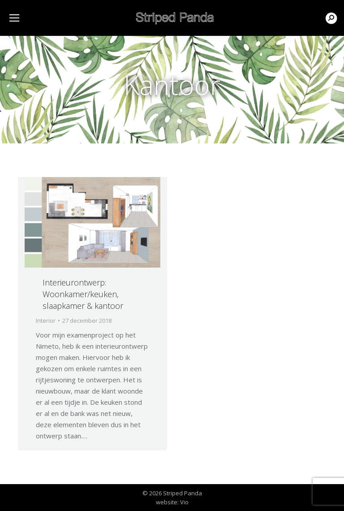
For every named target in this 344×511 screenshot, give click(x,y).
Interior (46, 320)
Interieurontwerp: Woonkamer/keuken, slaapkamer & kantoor (83, 294)
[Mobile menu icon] (14, 18)
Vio (184, 502)
